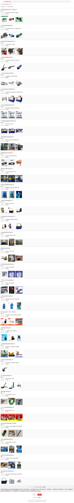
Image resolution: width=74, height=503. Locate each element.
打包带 (12, 251)
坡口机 (11, 330)
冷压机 (14, 171)
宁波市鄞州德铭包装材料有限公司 (8, 121)
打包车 (6, 44)
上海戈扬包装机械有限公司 (7, 25)
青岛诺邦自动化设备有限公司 (7, 471)
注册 (40, 494)
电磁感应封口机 (20, 92)
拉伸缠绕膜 (7, 76)
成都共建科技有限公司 (6, 391)
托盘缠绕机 (7, 219)
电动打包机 (12, 60)
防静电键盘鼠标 (13, 426)
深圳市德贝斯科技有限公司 (7, 296)
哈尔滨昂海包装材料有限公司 (7, 264)
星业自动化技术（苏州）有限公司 (8, 312)
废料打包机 (12, 187)
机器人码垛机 (13, 314)
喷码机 (9, 378)
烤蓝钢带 (13, 362)
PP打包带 (13, 394)
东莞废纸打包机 (16, 139)
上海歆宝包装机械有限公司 (7, 200)
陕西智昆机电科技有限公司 (7, 152)
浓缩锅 (9, 410)
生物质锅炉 (7, 346)
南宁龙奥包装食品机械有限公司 (8, 89)
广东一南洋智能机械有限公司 (7, 407)
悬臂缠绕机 (12, 219)
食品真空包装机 (13, 474)
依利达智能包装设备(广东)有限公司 (9, 9)
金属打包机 (17, 299)
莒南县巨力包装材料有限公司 (7, 455)
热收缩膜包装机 (13, 92)
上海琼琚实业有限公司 (6, 327)
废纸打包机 (17, 187)
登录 (34, 494)
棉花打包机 (12, 28)
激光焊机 (15, 330)
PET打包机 (7, 28)
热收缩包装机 (12, 12)
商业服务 (7, 395)
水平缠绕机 (7, 330)
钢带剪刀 (10, 44)
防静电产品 (7, 426)
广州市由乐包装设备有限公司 (7, 73)
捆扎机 (15, 155)
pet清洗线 (10, 139)
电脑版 (39, 497)
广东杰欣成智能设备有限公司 (7, 105)
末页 (44, 487)
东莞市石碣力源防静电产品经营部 (8, 423)
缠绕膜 (12, 267)
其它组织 (7, 459)
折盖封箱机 (19, 314)
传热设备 (14, 442)
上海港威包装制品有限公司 (7, 232)
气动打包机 (17, 60)
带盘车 (13, 44)
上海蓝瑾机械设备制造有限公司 (8, 343)
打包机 (12, 123)
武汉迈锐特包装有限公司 (6, 375)
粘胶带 (6, 251)
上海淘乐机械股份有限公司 (7, 57)
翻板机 (11, 171)
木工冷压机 (7, 171)
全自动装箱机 (8, 314)
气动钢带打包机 (18, 28)
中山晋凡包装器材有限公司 (7, 359)
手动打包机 (7, 60)
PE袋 (6, 123)
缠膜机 (16, 76)
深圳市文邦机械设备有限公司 (7, 184)
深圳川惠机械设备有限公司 (7, 439)
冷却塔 (6, 442)
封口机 (12, 410)
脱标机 (6, 139)
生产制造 (7, 13)
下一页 (40, 487)
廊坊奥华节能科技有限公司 (7, 168)
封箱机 (12, 203)
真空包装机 (7, 12)
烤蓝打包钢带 (15, 458)
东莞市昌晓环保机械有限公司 (7, 137)
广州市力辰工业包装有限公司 (7, 280)
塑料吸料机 (7, 187)
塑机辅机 (10, 442)
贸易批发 (7, 77)
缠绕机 (17, 12)
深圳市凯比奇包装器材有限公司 (8, 41)
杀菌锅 (6, 410)
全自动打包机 (16, 108)
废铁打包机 (12, 299)
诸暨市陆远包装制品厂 (6, 248)
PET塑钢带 (12, 76)
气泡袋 (9, 123)
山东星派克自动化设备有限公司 (8, 216)
